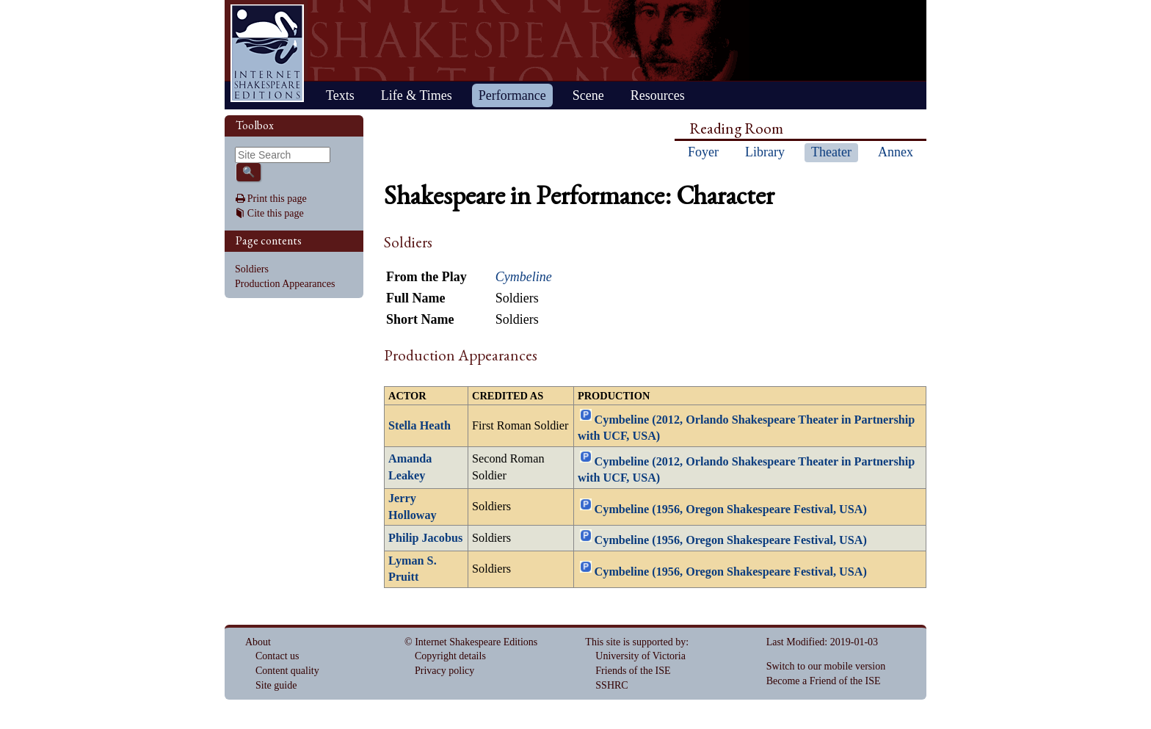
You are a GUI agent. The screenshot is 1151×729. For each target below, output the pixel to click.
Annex (895, 152)
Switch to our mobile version (826, 666)
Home (267, 53)
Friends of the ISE (632, 670)
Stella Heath (419, 425)
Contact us (277, 655)
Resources (658, 95)
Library (765, 152)
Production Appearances (285, 283)
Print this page (277, 198)
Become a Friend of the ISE (823, 680)
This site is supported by (635, 642)
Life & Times (416, 95)
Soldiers (252, 269)
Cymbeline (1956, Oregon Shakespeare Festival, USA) (731, 509)
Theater (831, 152)
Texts (340, 95)
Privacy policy (444, 670)
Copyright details (450, 655)
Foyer (703, 152)
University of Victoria (640, 655)
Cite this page (275, 213)
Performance (512, 95)
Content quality (287, 670)
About (258, 642)
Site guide (276, 685)
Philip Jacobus (425, 538)
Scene (588, 95)
